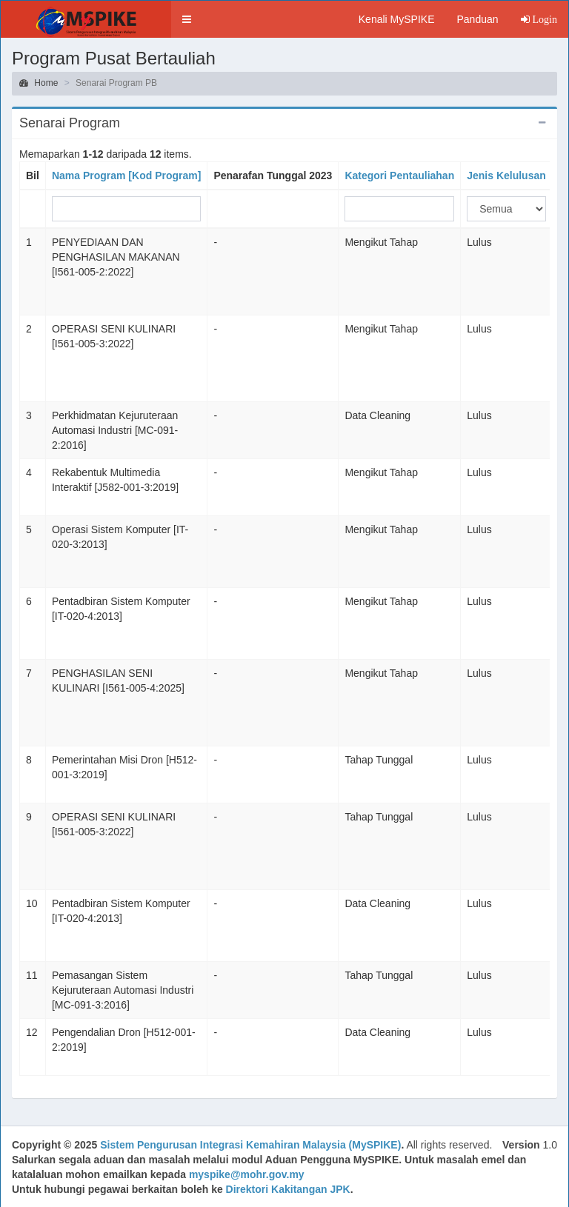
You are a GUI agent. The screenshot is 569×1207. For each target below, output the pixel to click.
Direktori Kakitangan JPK (288, 1189)
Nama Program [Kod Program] (126, 175)
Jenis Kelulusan (506, 175)
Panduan (477, 19)
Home (38, 83)
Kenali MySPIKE (397, 19)
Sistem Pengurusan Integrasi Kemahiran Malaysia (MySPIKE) (250, 1145)
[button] (186, 19)
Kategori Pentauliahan (399, 175)
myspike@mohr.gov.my (247, 1174)
